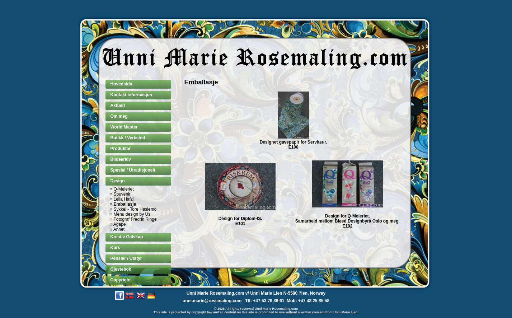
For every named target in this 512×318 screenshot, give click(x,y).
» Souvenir (120, 194)
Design (118, 180)
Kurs (115, 247)
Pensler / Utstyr (126, 258)
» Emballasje (123, 204)
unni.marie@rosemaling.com (212, 300)
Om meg (119, 116)
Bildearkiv (121, 159)
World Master (124, 127)
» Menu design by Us (130, 214)
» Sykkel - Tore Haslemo (133, 209)
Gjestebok (121, 269)
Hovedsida (121, 83)
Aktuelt (118, 105)
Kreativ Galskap (127, 236)
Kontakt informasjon (131, 94)
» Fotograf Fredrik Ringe (133, 219)
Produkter (121, 148)
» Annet (117, 229)
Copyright (121, 279)
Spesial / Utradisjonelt (133, 170)
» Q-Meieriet (122, 189)
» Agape (118, 224)
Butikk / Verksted (128, 137)
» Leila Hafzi (122, 199)
